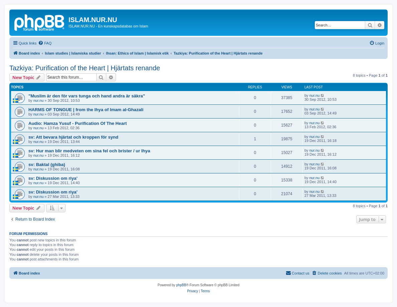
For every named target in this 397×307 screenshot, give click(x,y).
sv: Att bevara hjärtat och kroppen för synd (73, 137)
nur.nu (38, 100)
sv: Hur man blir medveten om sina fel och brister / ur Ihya (89, 150)
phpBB (181, 285)
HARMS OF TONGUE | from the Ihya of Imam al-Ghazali (85, 109)
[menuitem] (44, 43)
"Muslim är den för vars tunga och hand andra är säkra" (86, 95)
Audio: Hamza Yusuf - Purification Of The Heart (77, 123)
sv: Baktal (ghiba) (46, 164)
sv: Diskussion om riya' (53, 178)
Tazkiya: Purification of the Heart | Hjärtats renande (84, 68)
